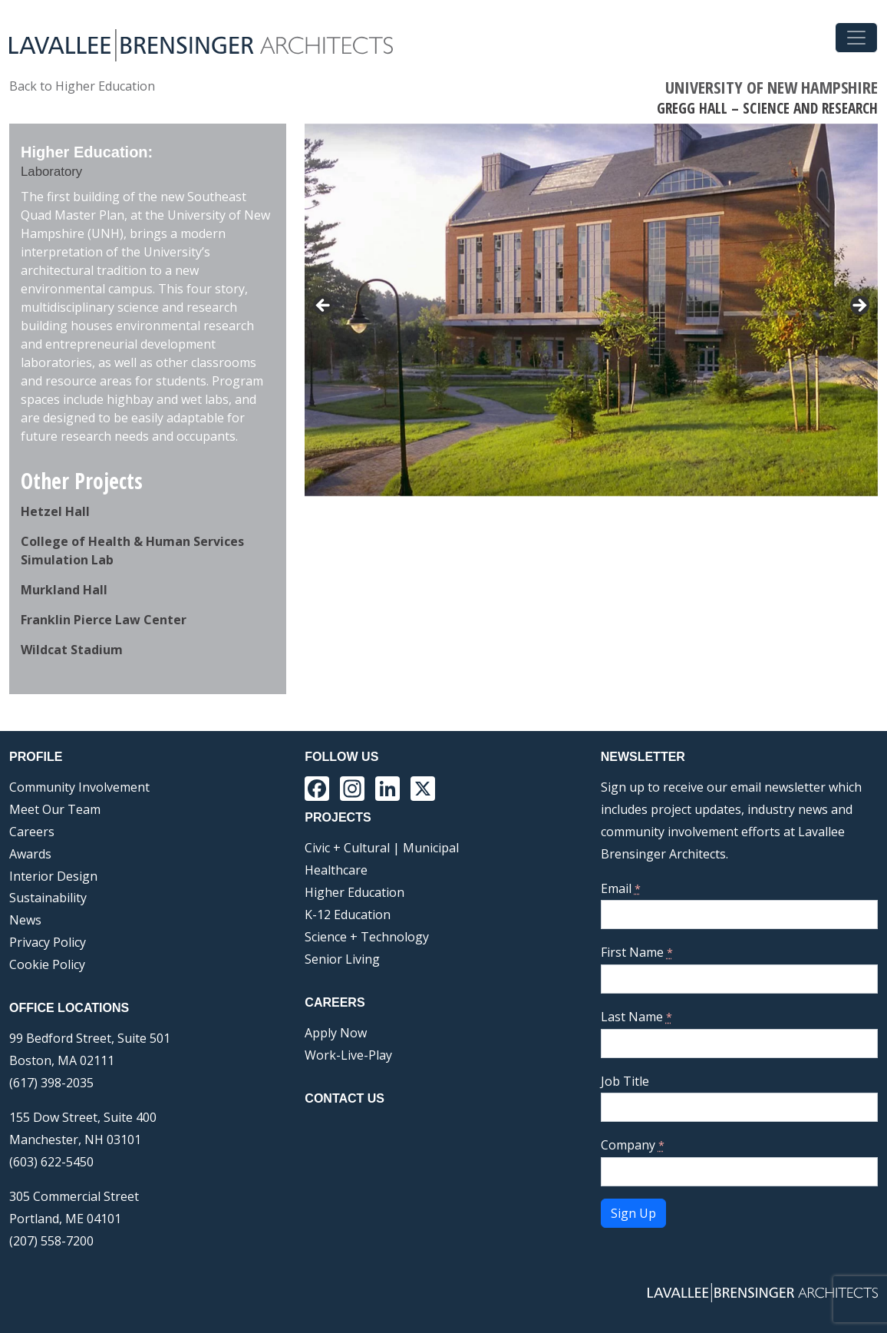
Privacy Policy (47, 942)
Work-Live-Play (348, 1055)
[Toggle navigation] (856, 37)
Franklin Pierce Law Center (103, 619)
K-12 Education (348, 914)
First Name (637, 952)
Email (621, 888)
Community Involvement (79, 787)
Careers (31, 831)
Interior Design (53, 876)
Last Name (636, 1016)
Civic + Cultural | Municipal (382, 847)
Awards (30, 853)
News (25, 919)
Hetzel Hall (55, 511)
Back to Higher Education (82, 86)
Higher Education (354, 892)
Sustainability (48, 897)
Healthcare (336, 870)
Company (632, 1144)
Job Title (625, 1081)
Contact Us (344, 1098)
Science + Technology (367, 936)
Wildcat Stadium (72, 649)
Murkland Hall (64, 589)
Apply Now (336, 1032)
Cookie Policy (47, 964)
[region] (591, 310)
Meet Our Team (55, 809)
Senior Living (342, 959)
